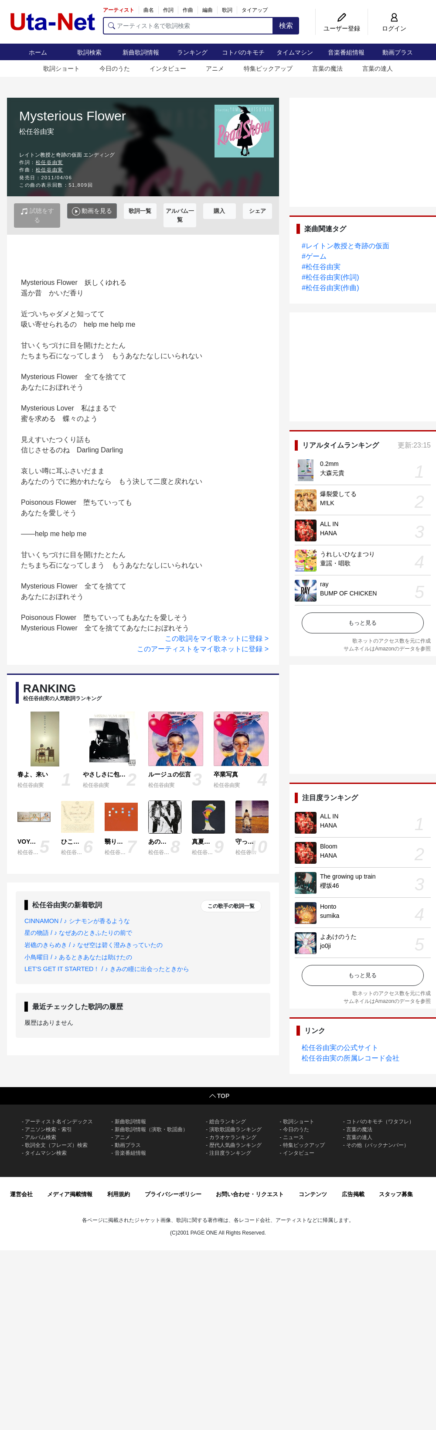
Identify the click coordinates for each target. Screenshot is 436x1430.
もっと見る (362, 622)
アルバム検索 (40, 1137)
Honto (328, 906)
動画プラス (397, 52)
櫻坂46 (329, 885)
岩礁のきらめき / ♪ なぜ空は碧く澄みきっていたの (93, 944)
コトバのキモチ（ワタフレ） (380, 1122)
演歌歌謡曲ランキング (235, 1129)
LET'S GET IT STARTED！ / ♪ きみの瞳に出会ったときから (106, 968)
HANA (328, 533)
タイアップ (255, 10)
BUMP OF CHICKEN (348, 593)
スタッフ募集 (396, 1194)
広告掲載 (353, 1194)
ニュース (293, 1137)
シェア (257, 211)
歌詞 (227, 10)
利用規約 (118, 1194)
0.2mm (329, 463)
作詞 (168, 10)
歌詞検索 (89, 52)
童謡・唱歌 (335, 563)
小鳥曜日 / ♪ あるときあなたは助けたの (78, 957)
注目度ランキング (230, 1153)
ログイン (394, 28)
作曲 (188, 10)
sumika (329, 915)
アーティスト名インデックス (59, 1122)
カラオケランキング (232, 1137)
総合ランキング (227, 1122)
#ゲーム (314, 256)
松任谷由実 (49, 162)
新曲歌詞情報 (141, 52)
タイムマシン (294, 52)
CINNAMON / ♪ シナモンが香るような (77, 920)
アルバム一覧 (180, 215)
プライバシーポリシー (173, 1194)
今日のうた (114, 68)
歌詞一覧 (140, 211)
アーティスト (118, 10)
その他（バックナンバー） (377, 1145)
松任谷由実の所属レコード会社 (350, 1058)
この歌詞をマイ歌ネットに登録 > (217, 638)
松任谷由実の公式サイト (340, 1047)
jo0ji (325, 945)
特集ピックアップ (268, 68)
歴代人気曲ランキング (235, 1145)
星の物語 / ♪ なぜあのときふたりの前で (78, 932)
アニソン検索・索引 (48, 1129)
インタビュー (168, 68)
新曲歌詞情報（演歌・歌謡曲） (151, 1129)
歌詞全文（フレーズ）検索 (56, 1145)
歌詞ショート (61, 68)
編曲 (207, 10)
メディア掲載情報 (69, 1194)
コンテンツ (313, 1194)
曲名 (148, 10)
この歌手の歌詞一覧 (231, 906)
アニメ (215, 68)
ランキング (192, 52)
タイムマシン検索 (46, 1153)
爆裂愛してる (338, 493)
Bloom (328, 846)
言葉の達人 (377, 68)
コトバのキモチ (243, 52)
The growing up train (348, 876)
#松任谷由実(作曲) (330, 287)
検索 (286, 25)
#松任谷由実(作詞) (330, 277)
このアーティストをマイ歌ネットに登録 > (203, 649)
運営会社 (21, 1194)
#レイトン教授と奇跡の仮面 (345, 246)
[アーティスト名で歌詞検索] (188, 25)
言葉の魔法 (327, 68)
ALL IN (329, 523)
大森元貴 (332, 472)
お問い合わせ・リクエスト (250, 1194)
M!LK (327, 502)
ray (324, 584)
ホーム (38, 52)
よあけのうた (338, 936)
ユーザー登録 (342, 28)
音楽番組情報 (346, 52)
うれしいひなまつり (347, 554)
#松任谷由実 (321, 266)
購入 (219, 211)
